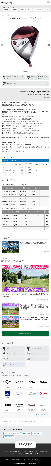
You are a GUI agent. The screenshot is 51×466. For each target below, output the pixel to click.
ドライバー (14, 9)
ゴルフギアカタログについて (13, 459)
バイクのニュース (43, 451)
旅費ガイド (33, 454)
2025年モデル (26, 433)
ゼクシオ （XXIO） (6, 15)
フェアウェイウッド (26, 9)
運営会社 (42, 459)
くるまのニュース (22, 451)
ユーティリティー (38, 9)
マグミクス (21, 454)
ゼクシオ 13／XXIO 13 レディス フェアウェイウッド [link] (28, 422)
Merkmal (39, 454)
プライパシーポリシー (26, 459)
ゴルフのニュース (7, 451)
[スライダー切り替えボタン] (23, 71)
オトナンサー (13, 454)
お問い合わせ (36, 459)
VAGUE (15, 451)
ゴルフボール (37, 433)
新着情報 (6, 9)
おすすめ (7, 433)
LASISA (27, 454)
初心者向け (16, 433)
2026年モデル (8, 436)
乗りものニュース (33, 451)
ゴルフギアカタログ (7, 422)
